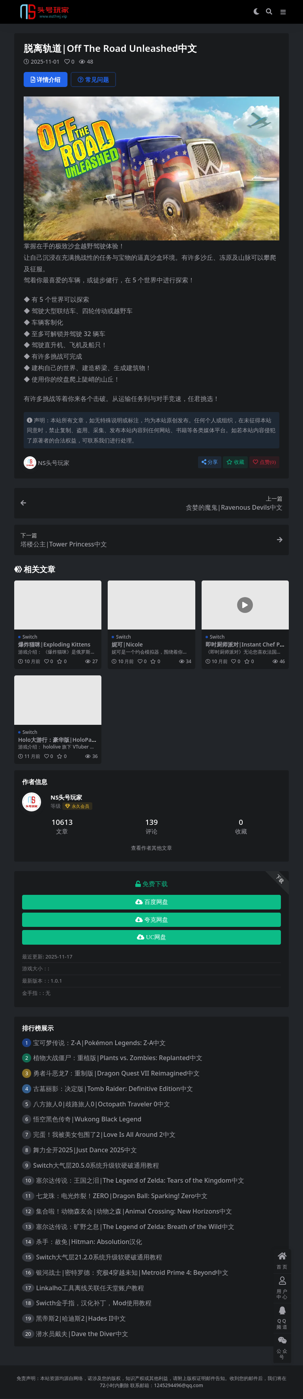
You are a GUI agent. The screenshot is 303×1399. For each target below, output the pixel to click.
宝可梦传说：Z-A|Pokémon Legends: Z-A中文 (99, 1042)
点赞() (264, 462)
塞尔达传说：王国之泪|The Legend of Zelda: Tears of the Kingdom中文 (140, 1180)
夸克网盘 (151, 920)
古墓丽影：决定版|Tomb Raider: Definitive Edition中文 (113, 1088)
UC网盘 (151, 937)
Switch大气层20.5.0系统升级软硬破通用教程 (96, 1165)
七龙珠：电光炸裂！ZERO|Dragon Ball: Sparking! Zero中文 (122, 1195)
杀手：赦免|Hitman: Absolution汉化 (89, 1241)
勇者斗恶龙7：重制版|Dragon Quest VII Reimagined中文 (116, 1073)
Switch (29, 636)
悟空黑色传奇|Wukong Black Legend (87, 1119)
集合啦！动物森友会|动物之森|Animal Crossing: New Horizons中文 (134, 1211)
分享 (210, 462)
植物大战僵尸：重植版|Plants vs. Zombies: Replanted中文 (117, 1057)
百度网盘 (151, 902)
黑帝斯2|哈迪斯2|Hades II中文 (80, 1318)
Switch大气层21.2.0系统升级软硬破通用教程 (99, 1257)
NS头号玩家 (46, 462)
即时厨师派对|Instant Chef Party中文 (244, 648)
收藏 (235, 462)
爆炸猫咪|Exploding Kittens (54, 644)
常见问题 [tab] (93, 79)
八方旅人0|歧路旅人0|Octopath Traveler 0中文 (101, 1104)
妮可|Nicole (127, 644)
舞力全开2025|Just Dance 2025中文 (85, 1150)
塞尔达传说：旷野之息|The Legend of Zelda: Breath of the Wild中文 (135, 1226)
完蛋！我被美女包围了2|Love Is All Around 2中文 (104, 1134)
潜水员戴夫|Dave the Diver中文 (82, 1333)
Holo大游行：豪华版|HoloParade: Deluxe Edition (57, 743)
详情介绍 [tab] (45, 79)
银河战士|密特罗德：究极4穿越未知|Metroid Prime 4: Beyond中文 (132, 1272)
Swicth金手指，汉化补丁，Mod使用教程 (93, 1303)
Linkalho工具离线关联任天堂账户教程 (90, 1288)
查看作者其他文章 (151, 848)
